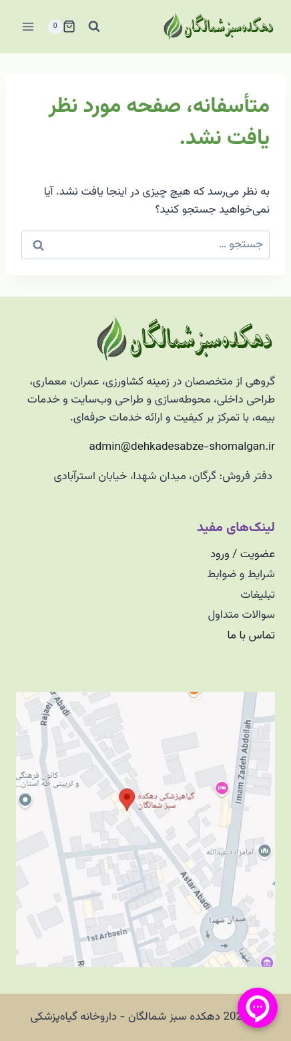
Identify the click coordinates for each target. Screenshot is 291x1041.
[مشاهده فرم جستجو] (94, 27)
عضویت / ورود (242, 554)
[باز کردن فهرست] (28, 26)
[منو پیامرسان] (258, 1008)
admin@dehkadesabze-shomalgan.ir (182, 447)
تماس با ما (251, 635)
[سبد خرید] (61, 26)
